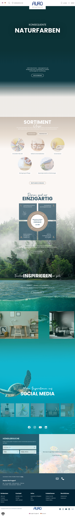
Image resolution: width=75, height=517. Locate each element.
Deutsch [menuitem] (44, 513)
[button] (71, 3)
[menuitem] (2, 3)
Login (72, 509)
